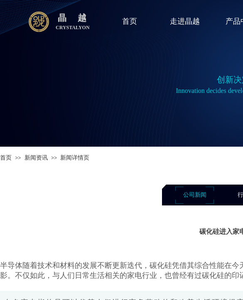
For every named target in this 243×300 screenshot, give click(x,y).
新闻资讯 (36, 158)
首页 (6, 158)
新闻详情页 (74, 158)
